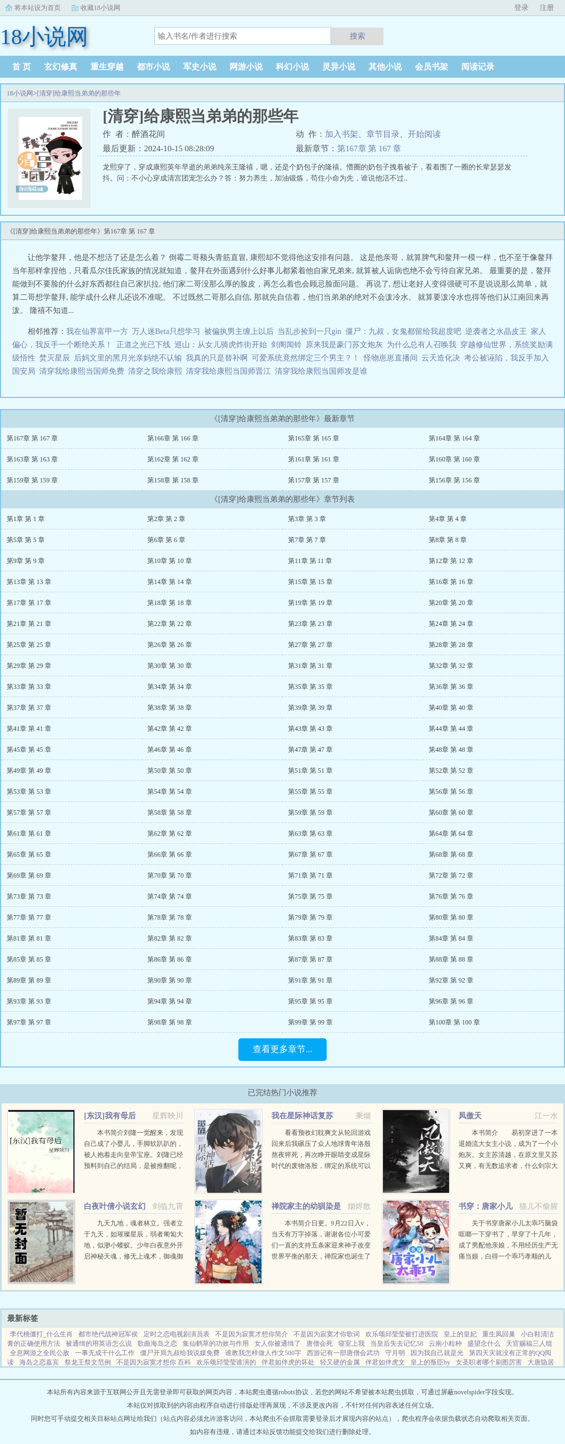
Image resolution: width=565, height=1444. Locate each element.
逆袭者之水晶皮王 (496, 331)
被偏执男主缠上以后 (239, 331)
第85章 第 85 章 (29, 959)
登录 (521, 7)
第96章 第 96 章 (451, 1001)
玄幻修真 (60, 66)
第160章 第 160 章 (454, 459)
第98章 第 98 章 (169, 1022)
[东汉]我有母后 (109, 1116)
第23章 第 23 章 (310, 624)
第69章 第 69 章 (29, 875)
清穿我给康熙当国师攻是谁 (323, 371)
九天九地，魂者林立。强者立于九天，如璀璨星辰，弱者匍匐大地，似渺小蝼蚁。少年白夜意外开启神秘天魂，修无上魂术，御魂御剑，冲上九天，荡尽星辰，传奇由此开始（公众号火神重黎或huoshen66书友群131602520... (133, 1256)
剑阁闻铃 (286, 345)
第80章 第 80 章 (451, 917)
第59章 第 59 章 (310, 812)
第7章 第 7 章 (307, 540)
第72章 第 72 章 (451, 875)
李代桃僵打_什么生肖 (41, 1334)
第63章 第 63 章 (310, 833)
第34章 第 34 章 (169, 687)
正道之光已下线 (143, 345)
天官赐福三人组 (529, 1343)
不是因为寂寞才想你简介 (251, 1334)
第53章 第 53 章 (29, 791)
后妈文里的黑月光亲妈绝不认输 (128, 358)
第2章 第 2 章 (166, 519)
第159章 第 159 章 (32, 480)
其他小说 (385, 66)
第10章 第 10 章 (169, 561)
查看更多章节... (282, 1049)
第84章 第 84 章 (451, 938)
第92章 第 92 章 (451, 980)
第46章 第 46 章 (169, 749)
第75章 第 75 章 (310, 896)
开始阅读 (424, 134)
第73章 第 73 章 (29, 896)
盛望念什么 (483, 1343)
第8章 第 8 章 (448, 540)
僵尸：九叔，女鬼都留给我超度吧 (403, 331)
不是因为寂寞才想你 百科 (153, 1362)
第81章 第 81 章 (29, 938)
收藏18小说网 (100, 8)
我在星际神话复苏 (302, 1116)
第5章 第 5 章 (26, 540)
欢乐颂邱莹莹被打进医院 (401, 1334)
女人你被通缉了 (277, 1343)
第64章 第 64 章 (451, 833)
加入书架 (341, 134)
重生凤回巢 (498, 1334)
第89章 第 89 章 (29, 980)
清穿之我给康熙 (157, 371)
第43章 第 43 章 (310, 728)
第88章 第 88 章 (451, 959)
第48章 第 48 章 (451, 749)
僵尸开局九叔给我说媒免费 (180, 1353)
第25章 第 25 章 (29, 645)
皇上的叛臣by (430, 1362)
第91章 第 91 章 (310, 980)
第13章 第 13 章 (29, 582)
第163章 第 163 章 (32, 459)
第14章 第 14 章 (169, 582)
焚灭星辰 (54, 358)
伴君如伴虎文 (385, 1362)
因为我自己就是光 (437, 1353)
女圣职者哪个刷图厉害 (489, 1362)
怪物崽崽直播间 (391, 358)
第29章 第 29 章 (29, 666)
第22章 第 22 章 (169, 624)
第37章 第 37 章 (29, 708)
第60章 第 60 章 (451, 812)
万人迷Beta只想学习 (166, 331)
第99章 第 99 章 (310, 1022)
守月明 (395, 1353)
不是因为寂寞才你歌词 (327, 1334)
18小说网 (20, 93)
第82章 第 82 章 (169, 938)
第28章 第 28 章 (451, 645)
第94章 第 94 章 (169, 1001)
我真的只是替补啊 (217, 358)
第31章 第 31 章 (310, 666)
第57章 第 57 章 (29, 812)
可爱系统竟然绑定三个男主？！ (306, 358)
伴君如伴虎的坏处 (288, 1362)
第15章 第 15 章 (310, 582)
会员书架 (431, 66)
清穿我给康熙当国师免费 (83, 371)
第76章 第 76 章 (451, 896)
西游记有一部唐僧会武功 (343, 1353)
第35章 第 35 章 (310, 687)
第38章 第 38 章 (169, 708)
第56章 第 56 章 (451, 791)
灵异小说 (338, 66)
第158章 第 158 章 (173, 480)
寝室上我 (351, 1343)
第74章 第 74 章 (169, 896)
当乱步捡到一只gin (310, 331)
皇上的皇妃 (460, 1334)
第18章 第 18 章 (169, 603)
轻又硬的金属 (340, 1362)
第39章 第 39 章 (310, 708)
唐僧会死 (319, 1343)
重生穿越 (107, 66)
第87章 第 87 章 (310, 959)
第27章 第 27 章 (310, 645)
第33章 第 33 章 (29, 687)
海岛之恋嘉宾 (39, 1362)
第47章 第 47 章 (310, 749)
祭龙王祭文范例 (88, 1362)
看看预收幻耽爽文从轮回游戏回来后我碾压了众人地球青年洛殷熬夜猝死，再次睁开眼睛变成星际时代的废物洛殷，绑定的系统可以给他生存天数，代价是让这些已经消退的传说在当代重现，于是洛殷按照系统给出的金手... (321, 1166)
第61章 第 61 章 (29, 833)
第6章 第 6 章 (166, 540)
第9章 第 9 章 (26, 561)
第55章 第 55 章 (310, 791)
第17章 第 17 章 (29, 603)
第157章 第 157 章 (313, 480)
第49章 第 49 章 (29, 770)
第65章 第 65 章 (29, 854)
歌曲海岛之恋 (157, 1343)
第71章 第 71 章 (310, 875)
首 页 (21, 66)
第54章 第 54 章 (169, 791)
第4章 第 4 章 (448, 519)
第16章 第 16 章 (451, 582)
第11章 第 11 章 (310, 561)
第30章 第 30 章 (169, 666)
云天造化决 (441, 358)
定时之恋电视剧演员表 (176, 1334)
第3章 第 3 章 (307, 519)
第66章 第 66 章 (169, 854)
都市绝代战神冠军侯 (108, 1334)
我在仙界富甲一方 (97, 331)
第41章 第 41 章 (29, 728)
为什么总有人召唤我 (421, 345)
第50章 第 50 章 (169, 770)
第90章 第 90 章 (169, 980)
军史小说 (199, 66)
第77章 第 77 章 (29, 917)
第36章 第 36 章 (451, 687)
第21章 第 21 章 (29, 624)
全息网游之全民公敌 (40, 1353)
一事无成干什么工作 (105, 1353)
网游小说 (246, 66)
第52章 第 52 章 (451, 770)
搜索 (357, 35)
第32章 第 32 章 (451, 666)
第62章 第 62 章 (169, 833)
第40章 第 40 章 (451, 708)
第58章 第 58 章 (169, 812)
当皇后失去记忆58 (396, 1343)
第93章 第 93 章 (29, 1001)
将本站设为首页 (37, 8)
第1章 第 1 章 (26, 519)
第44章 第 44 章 (451, 728)
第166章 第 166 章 (173, 438)
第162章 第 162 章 (173, 459)
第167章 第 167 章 (369, 148)
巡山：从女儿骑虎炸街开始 (220, 345)
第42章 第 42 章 (169, 728)
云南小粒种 (445, 1343)
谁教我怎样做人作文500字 (263, 1353)
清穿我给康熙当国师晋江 (230, 371)
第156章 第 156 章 (454, 480)
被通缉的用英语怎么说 (99, 1343)
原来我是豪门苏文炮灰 (344, 345)
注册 (547, 7)
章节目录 (382, 134)
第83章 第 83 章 (310, 938)
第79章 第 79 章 (310, 917)
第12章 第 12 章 (451, 561)
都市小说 (153, 66)
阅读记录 (477, 66)
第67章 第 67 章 (310, 854)
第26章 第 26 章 (169, 645)
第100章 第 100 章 (454, 1022)
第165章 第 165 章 (313, 438)
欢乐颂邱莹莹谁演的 (226, 1362)
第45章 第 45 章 (29, 749)
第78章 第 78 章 (169, 917)
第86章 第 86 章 (169, 959)
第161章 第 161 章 (313, 459)
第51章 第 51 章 (310, 770)
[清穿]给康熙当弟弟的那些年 (79, 93)
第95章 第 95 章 (310, 1001)
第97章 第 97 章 (29, 1022)
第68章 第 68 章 (451, 854)
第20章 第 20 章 (451, 603)
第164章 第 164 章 (454, 438)
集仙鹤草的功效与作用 (216, 1343)
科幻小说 (292, 66)
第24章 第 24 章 (451, 624)
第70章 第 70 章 (169, 875)
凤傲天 (470, 1116)
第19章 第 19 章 (310, 603)
